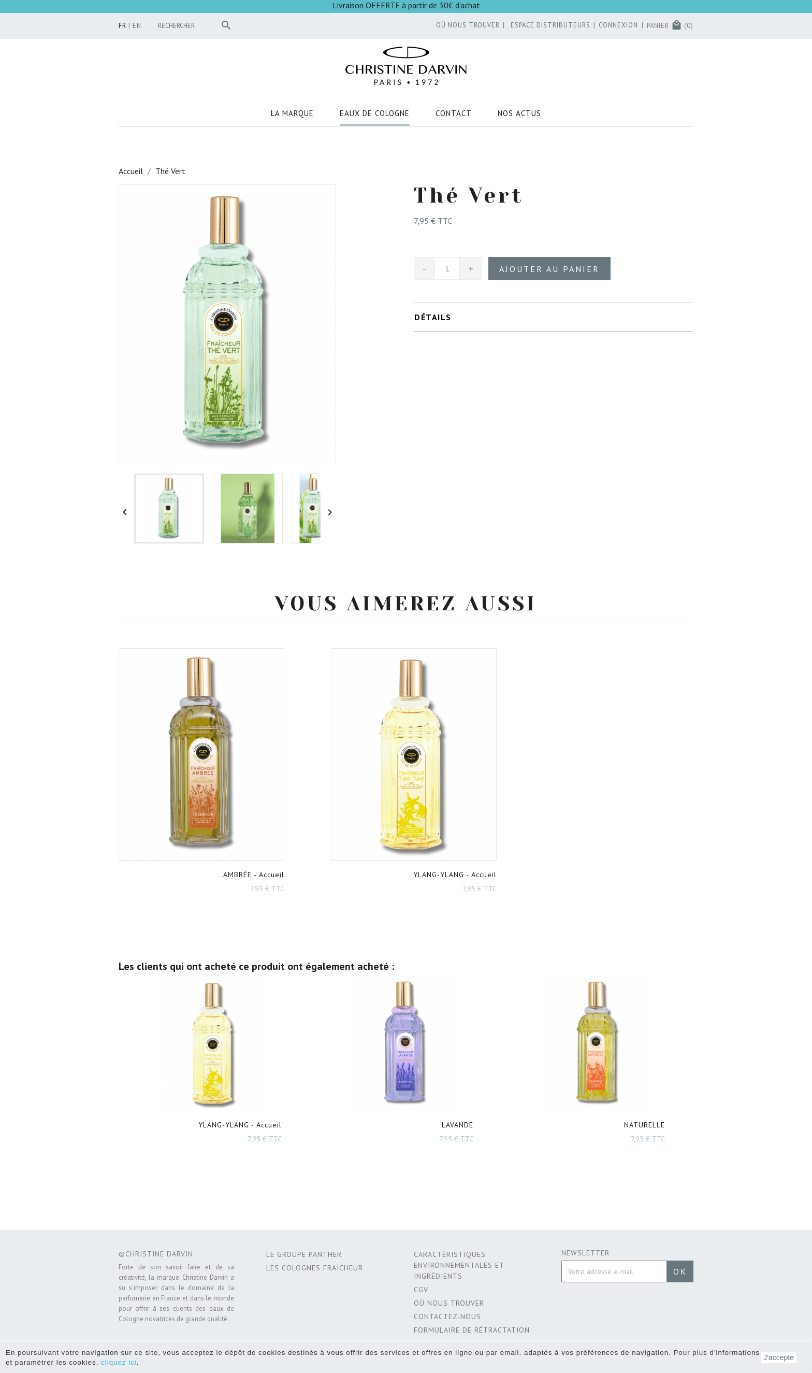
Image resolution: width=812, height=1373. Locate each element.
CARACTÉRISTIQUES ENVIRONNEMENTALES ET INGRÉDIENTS (459, 1265)
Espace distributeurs (546, 25)
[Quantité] (446, 268)
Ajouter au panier (549, 269)
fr (122, 25)
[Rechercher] (197, 26)
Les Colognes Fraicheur (314, 1267)
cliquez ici (119, 1362)
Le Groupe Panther (304, 1254)
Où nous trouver (449, 1303)
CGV (421, 1289)
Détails (433, 317)
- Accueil (253, 874)
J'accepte (778, 1357)
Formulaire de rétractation (472, 1330)
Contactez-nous (447, 1316)
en (137, 25)
